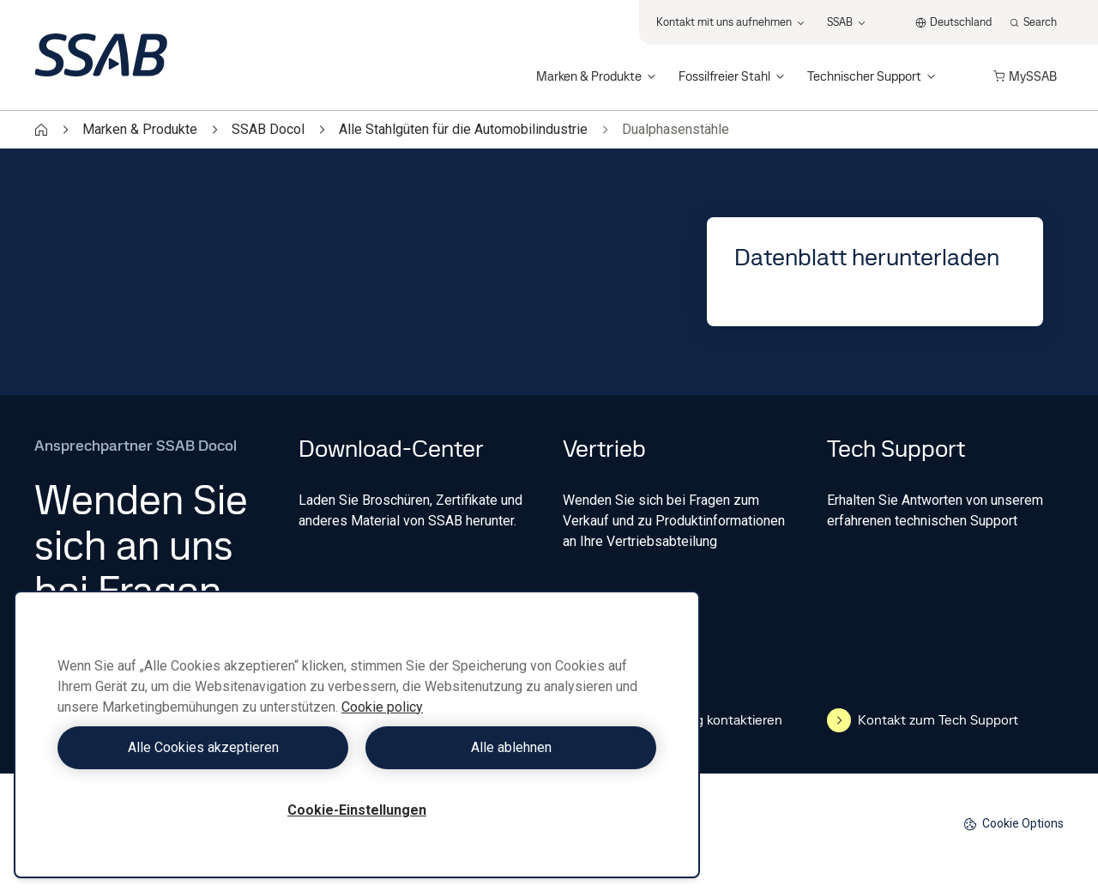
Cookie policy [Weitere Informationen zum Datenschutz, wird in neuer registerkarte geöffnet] (382, 707)
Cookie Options (1013, 823)
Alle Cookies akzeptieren (203, 747)
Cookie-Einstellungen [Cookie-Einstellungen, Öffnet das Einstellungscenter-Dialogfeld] (356, 810)
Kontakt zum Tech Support (922, 720)
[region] (357, 734)
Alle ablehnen (511, 747)
